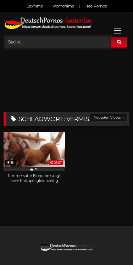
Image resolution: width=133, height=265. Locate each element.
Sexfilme (35, 6)
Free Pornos (95, 6)
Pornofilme (63, 6)
